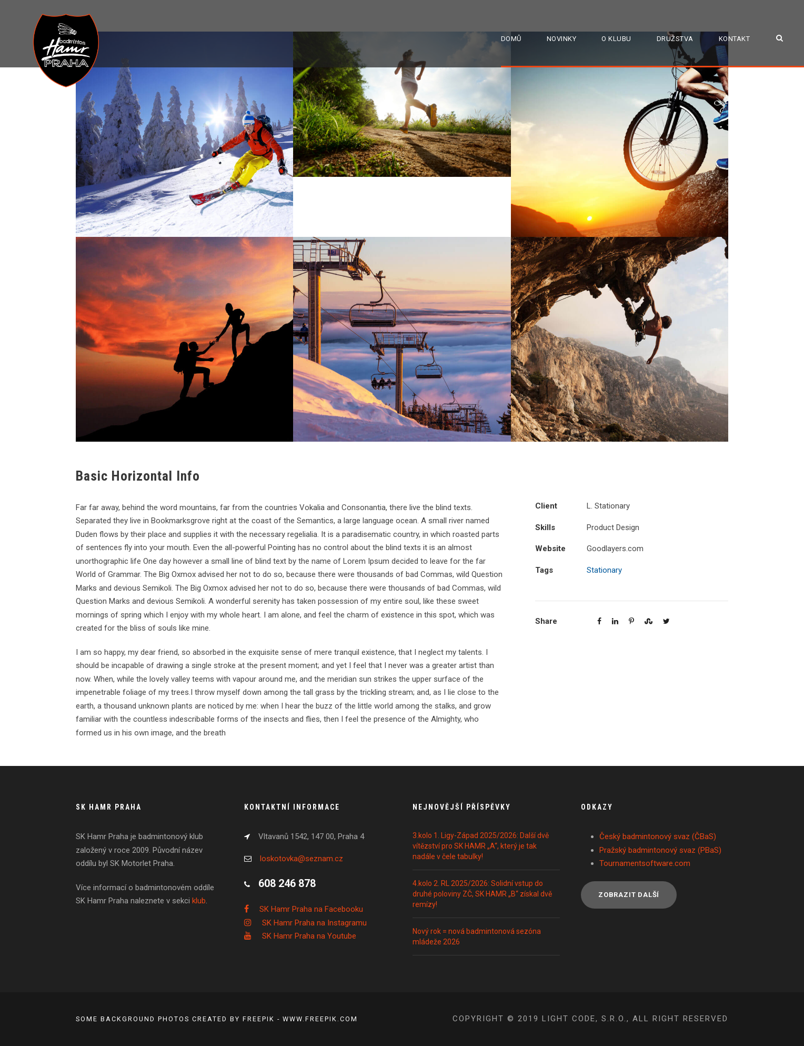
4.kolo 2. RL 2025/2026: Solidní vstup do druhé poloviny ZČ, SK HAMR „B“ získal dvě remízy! (482, 894)
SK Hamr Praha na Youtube (309, 936)
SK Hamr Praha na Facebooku (311, 909)
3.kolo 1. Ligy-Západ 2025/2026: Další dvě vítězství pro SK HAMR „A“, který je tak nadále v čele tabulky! (481, 846)
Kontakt (734, 39)
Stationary (604, 570)
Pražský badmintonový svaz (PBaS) (660, 850)
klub (199, 900)
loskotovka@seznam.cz (301, 858)
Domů (511, 39)
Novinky (562, 39)
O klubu (616, 39)
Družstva (675, 39)
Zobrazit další (628, 895)
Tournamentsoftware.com (644, 863)
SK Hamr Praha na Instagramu (314, 923)
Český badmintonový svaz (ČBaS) (657, 836)
